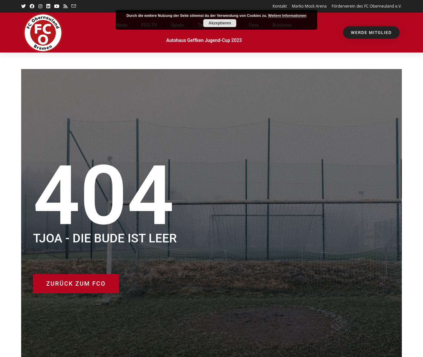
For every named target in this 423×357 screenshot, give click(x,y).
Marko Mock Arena (309, 6)
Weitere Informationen (287, 16)
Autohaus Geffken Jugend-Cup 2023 (204, 40)
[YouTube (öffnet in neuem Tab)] (56, 6)
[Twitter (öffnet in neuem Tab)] (24, 6)
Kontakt (280, 6)
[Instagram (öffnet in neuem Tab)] (40, 6)
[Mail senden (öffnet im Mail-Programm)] (73, 6)
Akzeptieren (220, 23)
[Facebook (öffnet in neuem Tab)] (32, 6)
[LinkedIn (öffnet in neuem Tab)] (48, 6)
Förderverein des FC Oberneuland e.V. (367, 6)
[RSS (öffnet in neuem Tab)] (65, 6)
